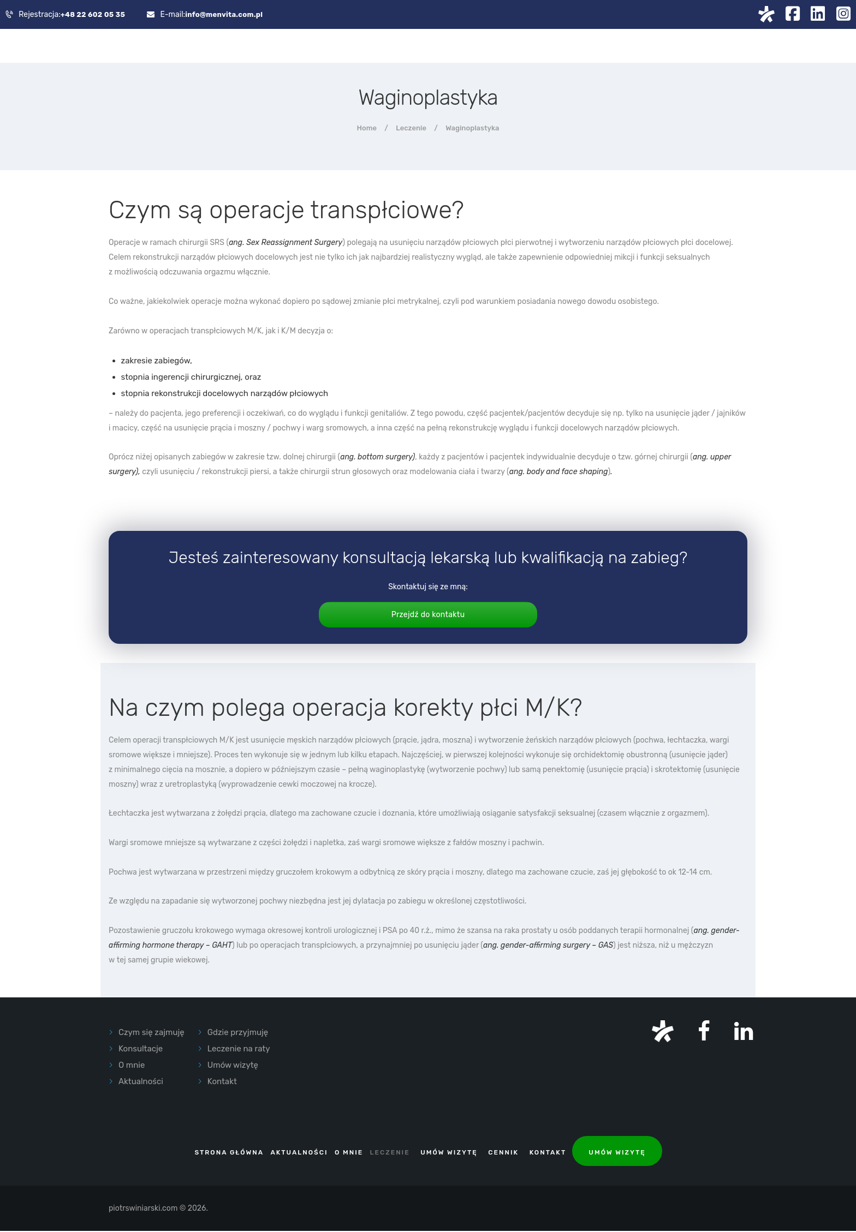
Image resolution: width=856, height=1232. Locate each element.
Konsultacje (140, 1050)
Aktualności (140, 1083)
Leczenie (411, 129)
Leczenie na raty (238, 1050)
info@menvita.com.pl (227, 15)
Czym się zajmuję (151, 1034)
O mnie (131, 1067)
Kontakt (222, 1083)
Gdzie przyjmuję (237, 1034)
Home (367, 129)
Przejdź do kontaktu (428, 615)
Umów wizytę (232, 1067)
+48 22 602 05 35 (94, 15)
